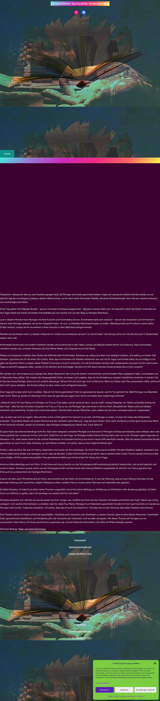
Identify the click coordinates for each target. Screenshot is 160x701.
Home (7, 153)
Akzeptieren (105, 690)
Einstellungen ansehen (145, 690)
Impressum (141, 696)
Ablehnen (124, 690)
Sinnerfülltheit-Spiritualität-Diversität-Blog (80, 3)
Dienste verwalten (103, 683)
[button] (155, 663)
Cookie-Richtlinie (113, 696)
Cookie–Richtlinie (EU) (80, 553)
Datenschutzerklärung (128, 696)
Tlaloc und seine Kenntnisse (32, 409)
